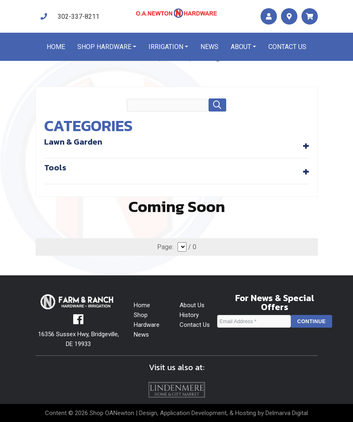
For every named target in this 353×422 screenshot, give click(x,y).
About (241, 47)
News (209, 47)
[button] (217, 105)
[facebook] (78, 321)
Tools (55, 167)
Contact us (287, 47)
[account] (269, 16)
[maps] (289, 16)
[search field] (168, 105)
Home (56, 47)
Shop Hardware (104, 47)
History (189, 315)
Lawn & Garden (73, 142)
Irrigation (165, 47)
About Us (192, 305)
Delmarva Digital (286, 413)
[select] (182, 247)
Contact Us (195, 324)
